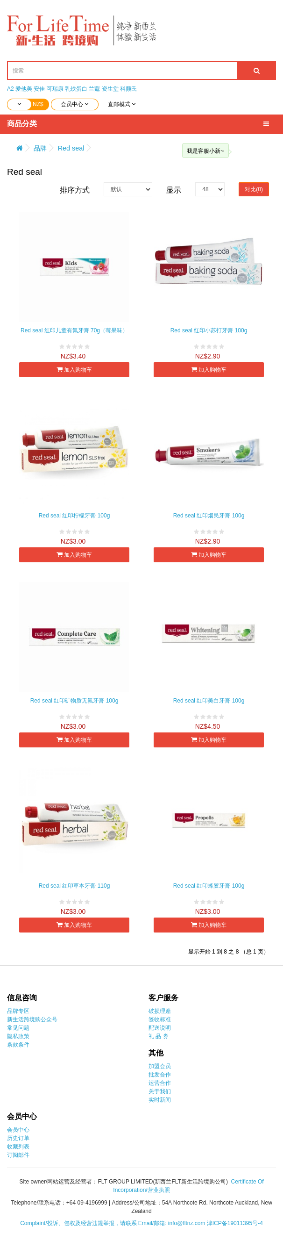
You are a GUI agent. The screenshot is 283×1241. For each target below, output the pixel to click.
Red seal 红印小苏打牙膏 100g (209, 330)
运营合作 (160, 1083)
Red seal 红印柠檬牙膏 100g (74, 515)
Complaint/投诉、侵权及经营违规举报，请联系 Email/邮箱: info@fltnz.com (113, 1223)
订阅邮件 (18, 1155)
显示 (173, 190)
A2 (10, 89)
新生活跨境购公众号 (32, 1019)
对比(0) (254, 189)
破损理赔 (160, 1011)
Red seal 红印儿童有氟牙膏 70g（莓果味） (74, 330)
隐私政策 (18, 1036)
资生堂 (110, 89)
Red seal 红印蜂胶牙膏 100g (209, 885)
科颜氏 (128, 89)
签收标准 (160, 1019)
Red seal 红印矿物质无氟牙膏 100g (74, 700)
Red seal (71, 148)
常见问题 (18, 1028)
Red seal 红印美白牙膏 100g (209, 700)
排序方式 (75, 190)
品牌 (40, 148)
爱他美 (23, 89)
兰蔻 (94, 89)
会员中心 (18, 1129)
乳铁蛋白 (76, 89)
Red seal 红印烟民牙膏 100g (209, 515)
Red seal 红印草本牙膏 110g (74, 885)
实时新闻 (160, 1100)
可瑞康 (55, 89)
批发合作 (160, 1074)
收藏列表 (18, 1146)
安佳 (39, 89)
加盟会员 (160, 1066)
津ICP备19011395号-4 (235, 1223)
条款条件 (18, 1044)
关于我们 (160, 1091)
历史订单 (18, 1138)
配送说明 (160, 1028)
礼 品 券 (159, 1036)
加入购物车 (74, 369)
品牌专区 (18, 1011)
